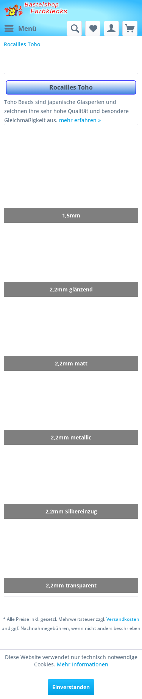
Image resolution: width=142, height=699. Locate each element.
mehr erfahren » (80, 120)
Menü (20, 27)
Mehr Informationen (82, 664)
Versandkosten (122, 619)
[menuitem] (20, 28)
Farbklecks (49, 11)
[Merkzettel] (92, 28)
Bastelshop (42, 4)
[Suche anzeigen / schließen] (74, 28)
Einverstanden (71, 687)
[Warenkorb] (129, 28)
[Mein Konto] (111, 28)
